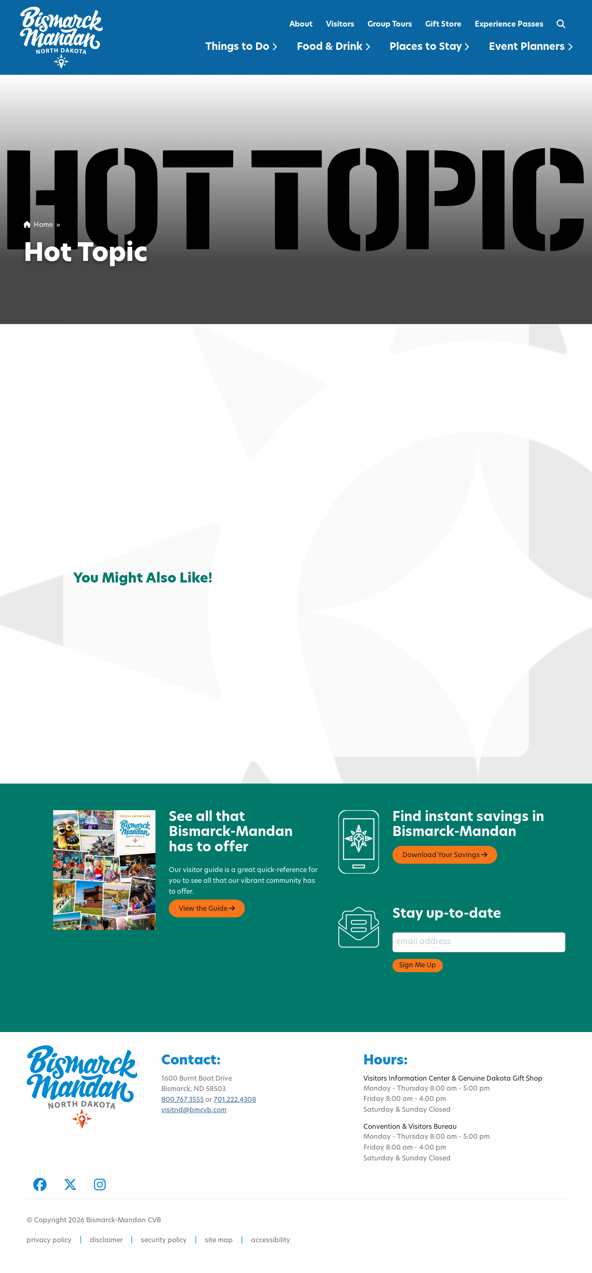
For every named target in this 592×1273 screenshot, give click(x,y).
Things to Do (241, 47)
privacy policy (49, 1240)
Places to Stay (429, 47)
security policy (164, 1240)
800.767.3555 (182, 1100)
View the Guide (207, 908)
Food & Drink (333, 47)
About (301, 24)
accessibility (270, 1240)
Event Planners (530, 47)
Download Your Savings (444, 855)
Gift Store (443, 24)
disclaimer (106, 1240)
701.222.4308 (235, 1100)
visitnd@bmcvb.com (194, 1110)
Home (38, 225)
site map (219, 1240)
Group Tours (390, 24)
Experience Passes (509, 24)
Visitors (340, 24)
